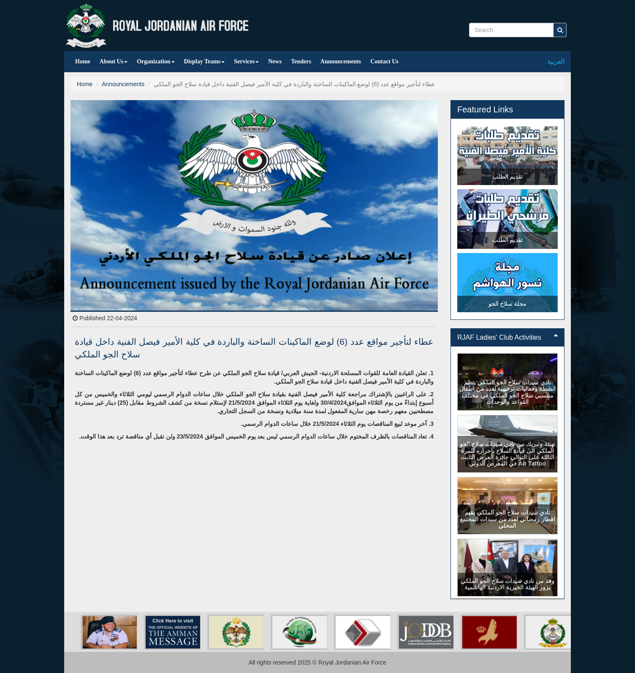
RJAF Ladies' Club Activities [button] (507, 337)
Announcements (340, 61)
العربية (555, 61)
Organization (155, 61)
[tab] (507, 337)
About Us (114, 61)
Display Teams (204, 61)
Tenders (301, 61)
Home (82, 61)
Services (246, 61)
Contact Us (384, 61)
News (275, 61)
